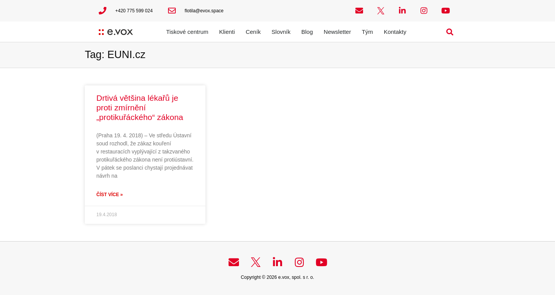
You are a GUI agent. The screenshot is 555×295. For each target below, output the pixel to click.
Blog (307, 31)
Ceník (253, 31)
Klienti (227, 31)
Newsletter (337, 31)
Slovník (281, 31)
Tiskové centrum (187, 31)
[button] (450, 31)
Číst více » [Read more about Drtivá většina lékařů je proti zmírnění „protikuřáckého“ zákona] (109, 194)
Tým (367, 31)
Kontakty (395, 31)
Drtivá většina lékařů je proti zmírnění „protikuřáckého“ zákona (139, 107)
